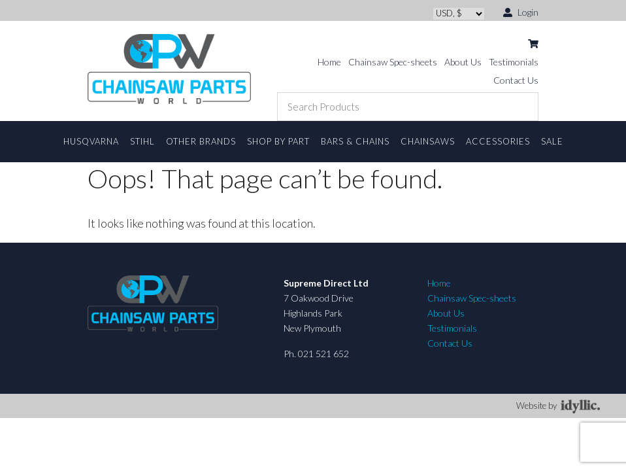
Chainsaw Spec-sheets (392, 61)
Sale (552, 141)
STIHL (142, 141)
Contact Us (515, 80)
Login (520, 11)
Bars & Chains (355, 141)
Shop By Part (278, 141)
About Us (463, 61)
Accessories (498, 141)
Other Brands (201, 141)
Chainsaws (428, 141)
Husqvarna (91, 141)
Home (329, 61)
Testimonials (513, 61)
